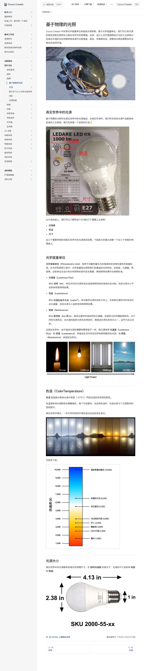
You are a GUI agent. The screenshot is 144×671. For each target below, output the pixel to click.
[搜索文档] (52, 4)
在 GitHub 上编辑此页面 (58, 637)
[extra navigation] (112, 4)
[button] (18, 12)
